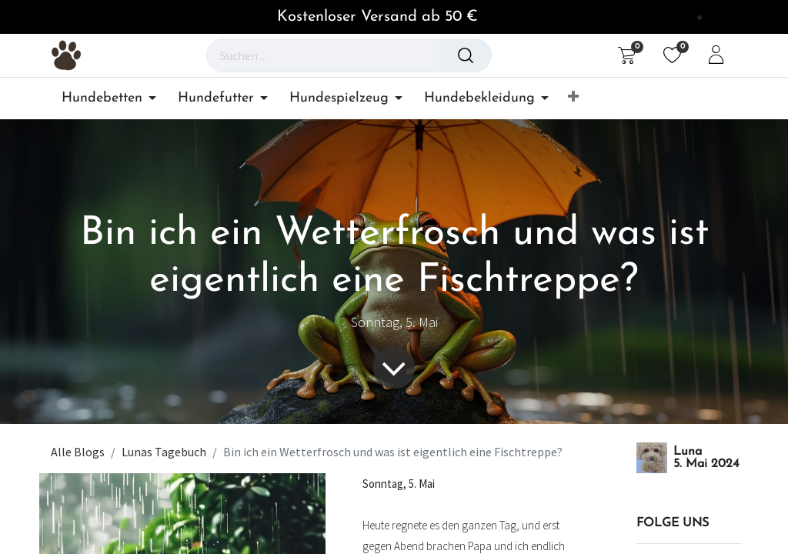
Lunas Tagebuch (164, 451)
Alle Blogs (78, 451)
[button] (573, 98)
